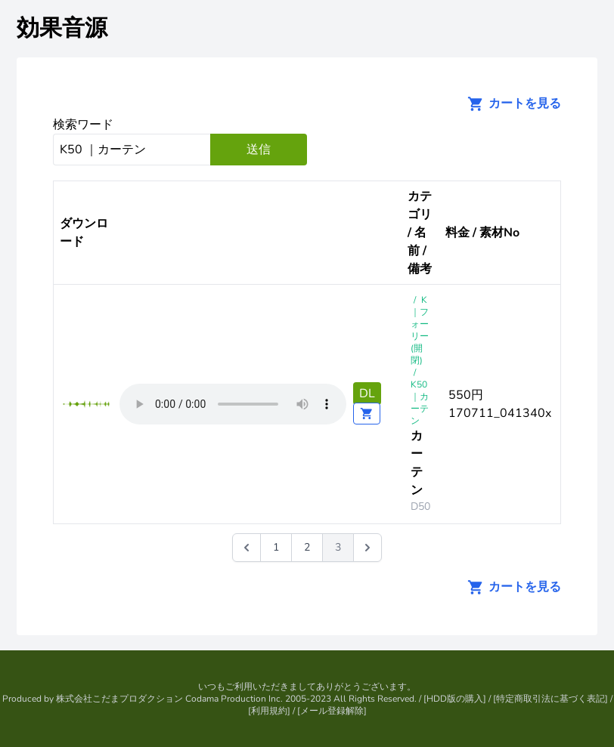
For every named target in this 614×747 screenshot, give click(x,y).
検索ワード (83, 124)
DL (367, 393)
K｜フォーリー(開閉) (420, 330)
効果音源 (62, 28)
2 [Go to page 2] (307, 547)
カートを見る (509, 103)
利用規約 (269, 711)
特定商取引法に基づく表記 (550, 699)
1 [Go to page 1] (276, 547)
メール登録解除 (332, 711)
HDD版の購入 (454, 699)
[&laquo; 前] (246, 547)
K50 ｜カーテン (420, 402)
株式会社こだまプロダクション (119, 699)
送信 (259, 149)
